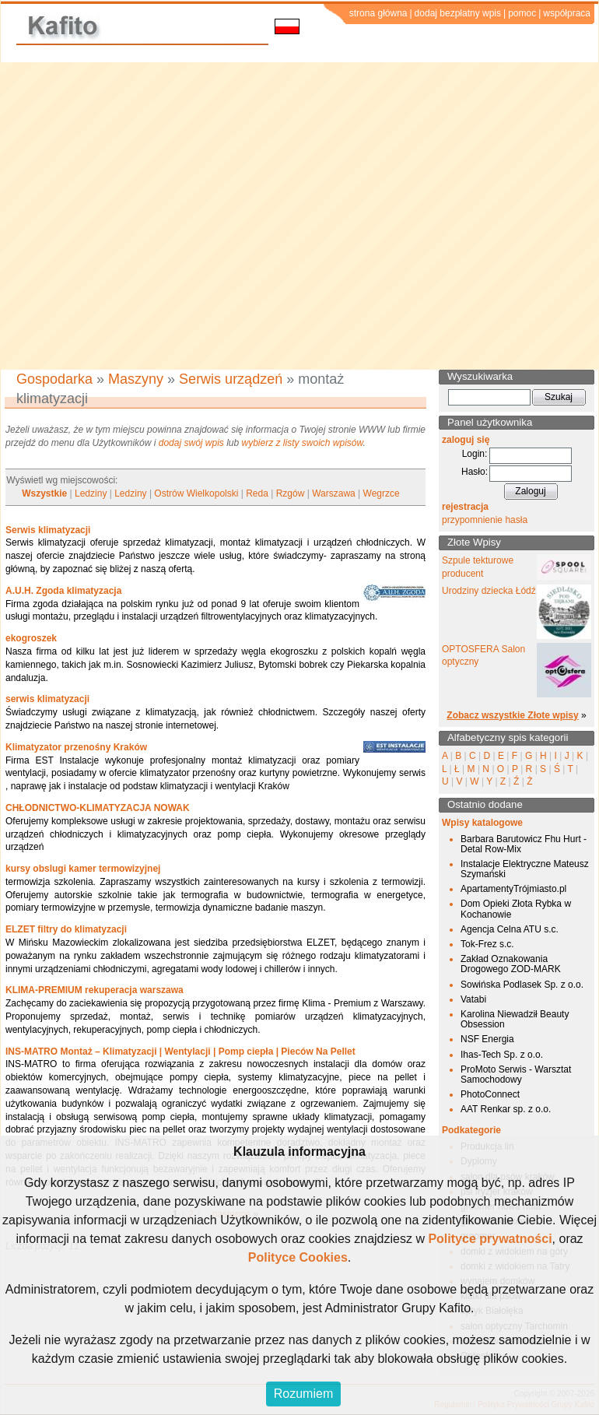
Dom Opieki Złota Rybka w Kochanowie (516, 908)
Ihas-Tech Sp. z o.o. (502, 1054)
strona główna (378, 13)
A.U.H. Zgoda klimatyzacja (63, 590)
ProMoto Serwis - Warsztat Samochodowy (516, 1074)
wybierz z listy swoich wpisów (302, 442)
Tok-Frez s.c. (487, 944)
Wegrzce (381, 493)
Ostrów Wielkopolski (196, 493)
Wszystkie (44, 493)
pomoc (522, 13)
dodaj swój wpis (191, 442)
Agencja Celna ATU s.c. (510, 929)
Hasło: (474, 471)
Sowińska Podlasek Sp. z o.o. (522, 984)
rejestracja (465, 506)
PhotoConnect (490, 1094)
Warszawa (334, 493)
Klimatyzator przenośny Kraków (76, 747)
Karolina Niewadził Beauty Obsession (515, 1019)
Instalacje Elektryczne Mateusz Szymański (525, 869)
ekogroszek (31, 638)
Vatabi (473, 999)
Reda (257, 493)
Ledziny (91, 493)
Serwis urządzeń (230, 379)
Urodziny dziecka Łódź (489, 590)
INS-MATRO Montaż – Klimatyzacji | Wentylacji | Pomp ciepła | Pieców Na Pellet (180, 1051)
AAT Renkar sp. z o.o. (506, 1109)
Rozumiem (303, 1393)
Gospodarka (54, 379)
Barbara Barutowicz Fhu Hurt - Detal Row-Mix (524, 844)
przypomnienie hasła (484, 519)
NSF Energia (487, 1039)
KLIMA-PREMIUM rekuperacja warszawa (94, 990)
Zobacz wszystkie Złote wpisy (512, 715)
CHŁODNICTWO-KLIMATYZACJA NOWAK (97, 807)
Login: (475, 453)
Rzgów (290, 493)
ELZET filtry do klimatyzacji (66, 929)
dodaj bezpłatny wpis (458, 13)
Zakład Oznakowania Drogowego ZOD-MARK (511, 963)
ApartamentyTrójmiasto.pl (513, 888)
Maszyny (135, 379)
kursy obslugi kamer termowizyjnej (82, 868)
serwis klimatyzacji (47, 698)
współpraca (566, 13)
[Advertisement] (146, 216)
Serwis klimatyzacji (47, 530)
